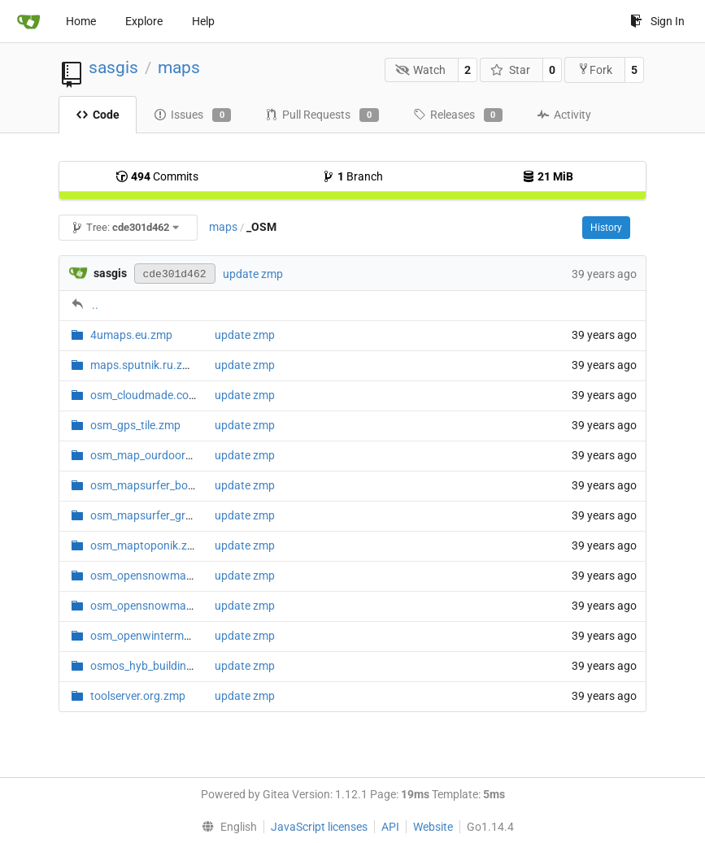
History (606, 227)
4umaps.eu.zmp (131, 334)
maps (179, 67)
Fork (594, 69)
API (390, 826)
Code (98, 114)
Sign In (657, 21)
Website (433, 826)
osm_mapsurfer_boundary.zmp (169, 485)
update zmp (253, 273)
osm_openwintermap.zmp (156, 635)
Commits (156, 176)
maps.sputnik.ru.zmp (144, 365)
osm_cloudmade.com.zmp (157, 395)
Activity (564, 114)
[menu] (226, 826)
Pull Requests (321, 115)
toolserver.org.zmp (137, 695)
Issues (192, 115)
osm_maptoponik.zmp (146, 545)
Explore (144, 21)
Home (81, 21)
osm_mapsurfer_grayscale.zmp (169, 515)
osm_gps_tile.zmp (135, 425)
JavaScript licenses (319, 826)
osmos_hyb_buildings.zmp (157, 665)
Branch (352, 176)
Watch (420, 69)
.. (95, 304)
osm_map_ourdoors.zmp (153, 455)
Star (510, 69)
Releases (458, 115)
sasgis (113, 67)
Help (203, 21)
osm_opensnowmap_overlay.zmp (174, 605)
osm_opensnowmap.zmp (154, 575)
